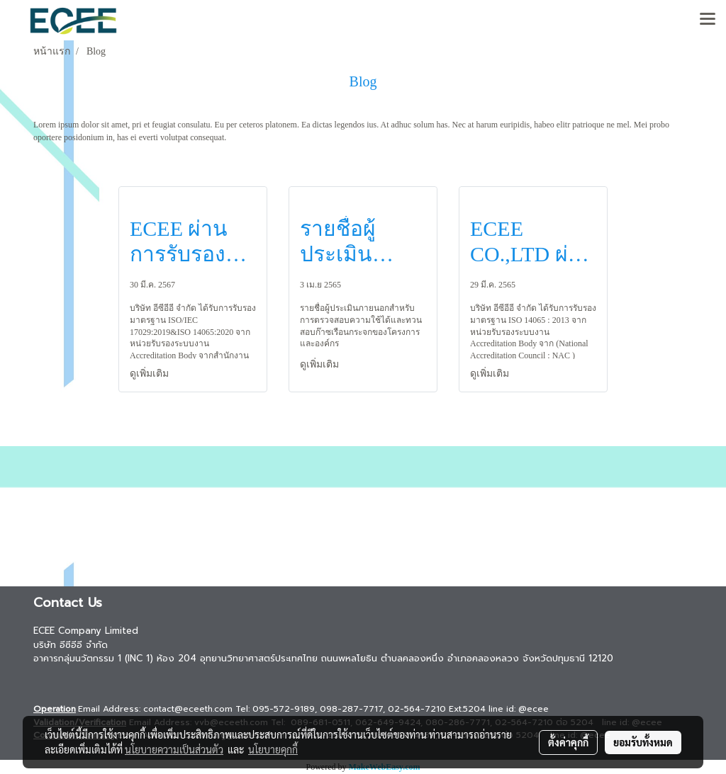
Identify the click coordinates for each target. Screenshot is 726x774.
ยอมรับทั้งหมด (643, 742)
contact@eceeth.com (188, 708)
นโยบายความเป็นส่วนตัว (174, 749)
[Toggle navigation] (707, 19)
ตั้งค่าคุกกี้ (568, 742)
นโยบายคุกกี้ (273, 749)
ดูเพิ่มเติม (151, 373)
